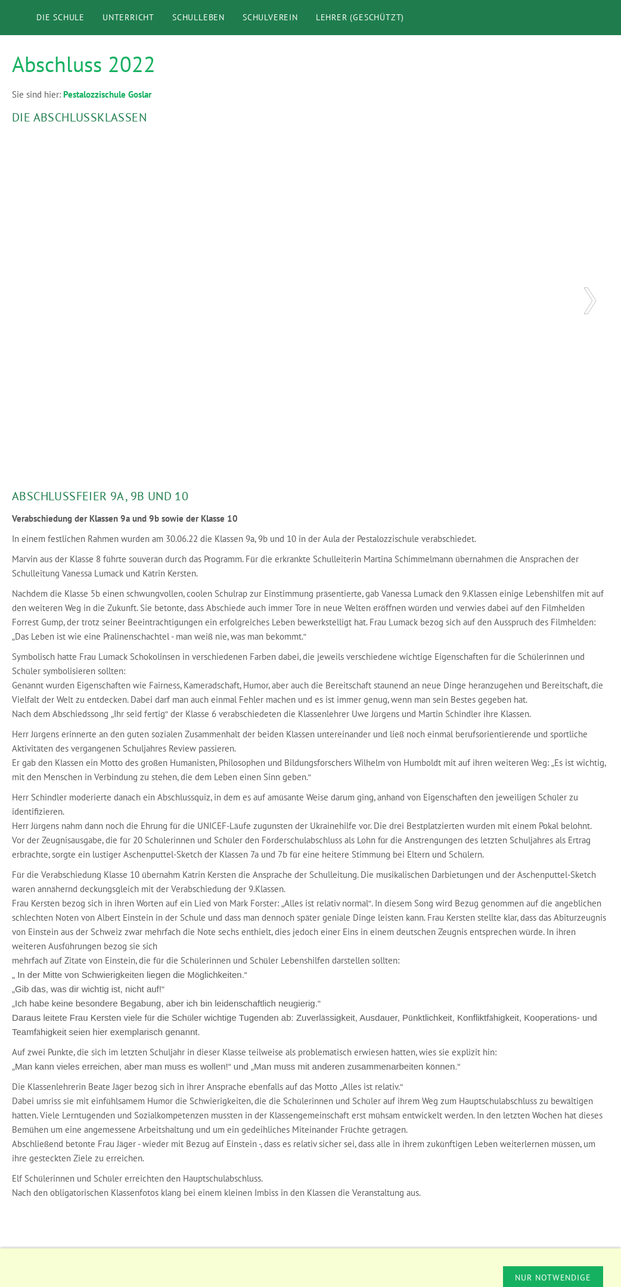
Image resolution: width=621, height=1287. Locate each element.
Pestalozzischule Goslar (107, 94)
